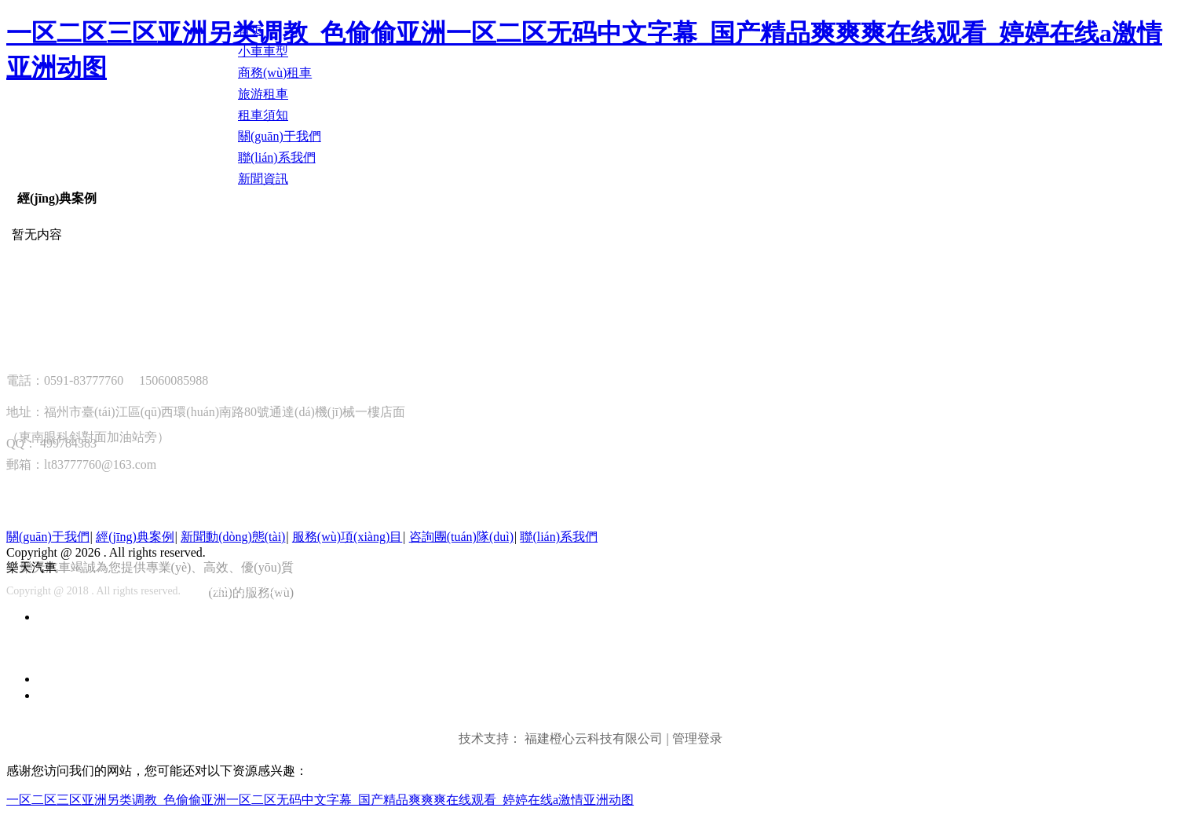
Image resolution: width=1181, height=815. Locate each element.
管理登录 (697, 738)
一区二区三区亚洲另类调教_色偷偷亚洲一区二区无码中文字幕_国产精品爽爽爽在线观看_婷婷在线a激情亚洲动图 (320, 799)
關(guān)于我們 (48, 536)
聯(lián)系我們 (559, 536)
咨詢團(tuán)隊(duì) (461, 536)
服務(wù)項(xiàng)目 (347, 536)
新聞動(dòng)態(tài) (233, 536)
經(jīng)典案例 (57, 198)
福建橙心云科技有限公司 (594, 738)
